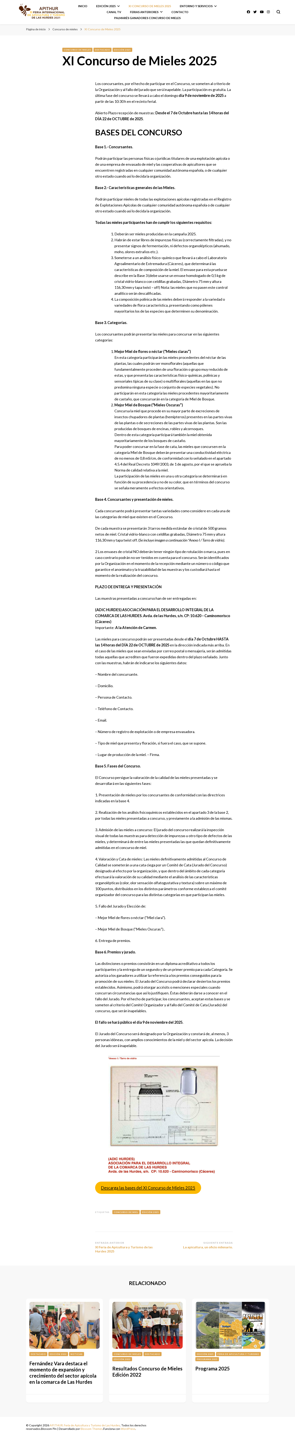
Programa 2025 (207, 1359)
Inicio (82, 6)
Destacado (102, 50)
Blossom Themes (92, 1428)
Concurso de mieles (77, 50)
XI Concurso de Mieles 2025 (150, 6)
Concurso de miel (126, 1212)
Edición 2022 (58, 1354)
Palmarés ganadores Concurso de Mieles (147, 18)
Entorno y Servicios (196, 6)
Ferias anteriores (144, 12)
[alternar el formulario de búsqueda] (278, 12)
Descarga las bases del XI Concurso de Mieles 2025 (148, 1187)
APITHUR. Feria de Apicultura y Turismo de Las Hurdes (85, 1425)
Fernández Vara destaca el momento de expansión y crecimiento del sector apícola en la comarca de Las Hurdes (62, 1372)
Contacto (179, 12)
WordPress (128, 1428)
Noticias (77, 1354)
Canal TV (114, 12)
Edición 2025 (106, 6)
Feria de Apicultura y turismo (238, 1354)
